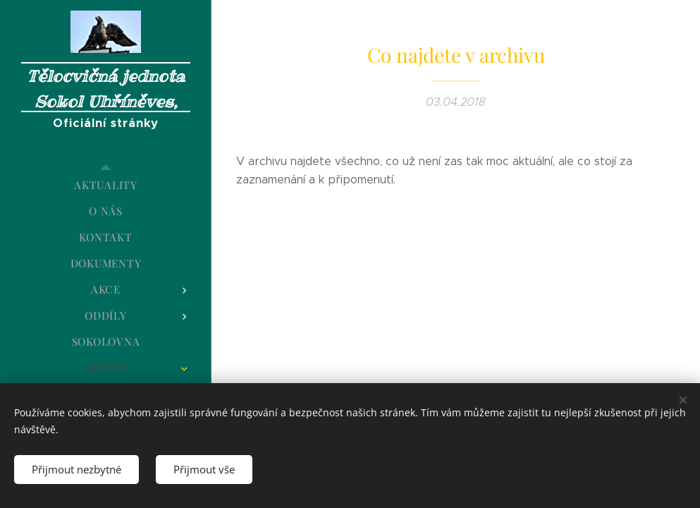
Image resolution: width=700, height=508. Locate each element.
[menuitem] (105, 185)
